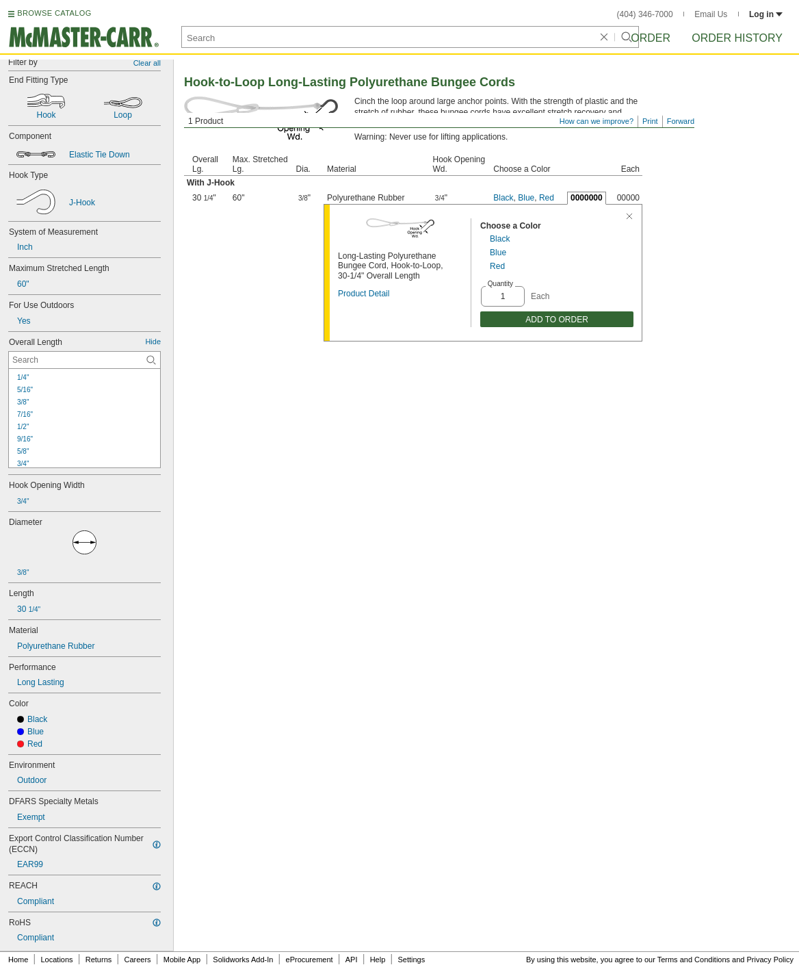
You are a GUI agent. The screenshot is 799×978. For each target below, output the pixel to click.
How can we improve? (596, 121)
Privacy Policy (770, 959)
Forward (680, 121)
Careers (137, 959)
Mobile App (181, 959)
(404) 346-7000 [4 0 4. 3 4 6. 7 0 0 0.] (645, 14)
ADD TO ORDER (556, 319)
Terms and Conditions (693, 959)
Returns (99, 959)
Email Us (710, 14)
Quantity (500, 283)
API (351, 959)
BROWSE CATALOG (54, 13)
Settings (411, 959)
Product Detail (363, 293)
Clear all (147, 63)
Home (18, 959)
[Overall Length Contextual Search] (84, 360)
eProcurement (309, 959)
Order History (737, 38)
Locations (57, 959)
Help (378, 959)
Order (650, 38)
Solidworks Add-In (243, 959)
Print (650, 121)
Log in (766, 14)
